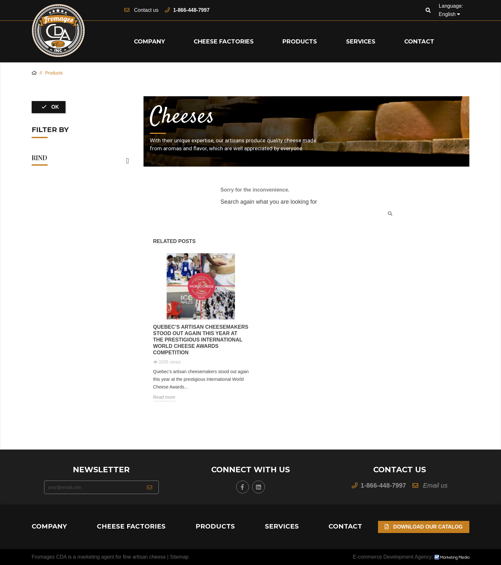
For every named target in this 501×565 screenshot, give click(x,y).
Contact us (146, 10)
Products (299, 41)
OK (50, 107)
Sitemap (179, 557)
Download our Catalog (424, 527)
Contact (419, 41)
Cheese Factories (224, 41)
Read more (164, 397)
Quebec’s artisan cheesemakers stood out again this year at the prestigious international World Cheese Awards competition (200, 339)
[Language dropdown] (449, 14)
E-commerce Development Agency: (411, 557)
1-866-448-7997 (191, 10)
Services (360, 41)
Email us (435, 485)
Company (149, 41)
